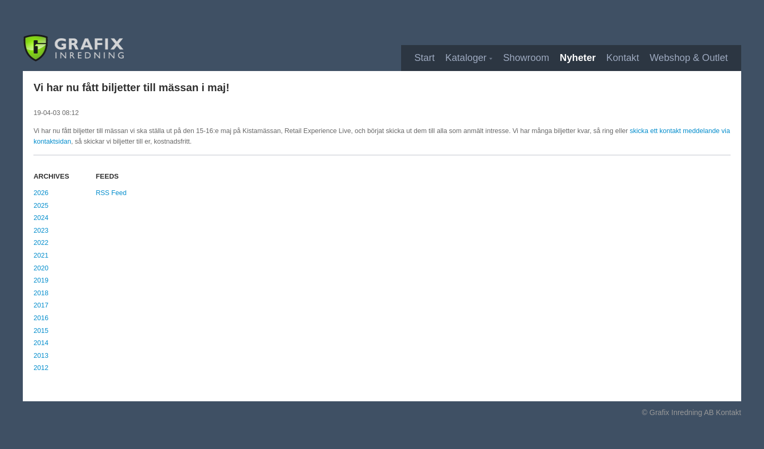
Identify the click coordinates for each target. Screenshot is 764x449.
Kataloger (466, 57)
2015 (40, 330)
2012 (40, 368)
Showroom (526, 57)
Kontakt (622, 57)
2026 (40, 193)
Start (424, 57)
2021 (40, 255)
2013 (40, 355)
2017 (40, 305)
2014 (40, 343)
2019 (40, 280)
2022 (40, 242)
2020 (40, 268)
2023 (40, 230)
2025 (40, 205)
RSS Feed (111, 193)
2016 (40, 318)
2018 (40, 293)
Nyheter (578, 57)
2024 (40, 218)
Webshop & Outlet (689, 57)
